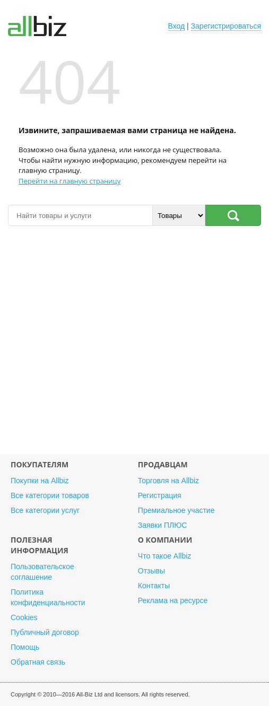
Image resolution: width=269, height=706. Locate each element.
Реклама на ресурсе (172, 600)
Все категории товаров (50, 495)
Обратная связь (38, 662)
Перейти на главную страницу (69, 181)
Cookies (24, 617)
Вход (176, 26)
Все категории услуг (45, 510)
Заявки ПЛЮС (162, 525)
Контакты (154, 585)
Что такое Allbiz (165, 556)
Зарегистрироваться (226, 26)
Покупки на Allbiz (39, 480)
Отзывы (151, 570)
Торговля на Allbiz (168, 480)
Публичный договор (45, 632)
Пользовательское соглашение (42, 571)
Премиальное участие (176, 510)
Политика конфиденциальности (48, 597)
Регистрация (159, 495)
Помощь (25, 647)
